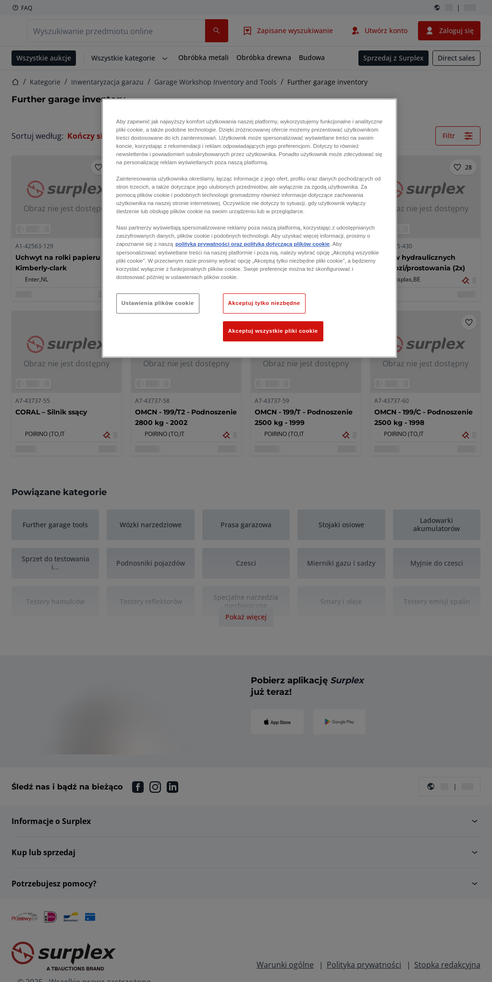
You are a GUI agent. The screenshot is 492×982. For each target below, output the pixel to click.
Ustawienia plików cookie (158, 303)
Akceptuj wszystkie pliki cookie (273, 331)
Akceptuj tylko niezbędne (264, 303)
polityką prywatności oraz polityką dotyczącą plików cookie (252, 244)
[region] (249, 228)
